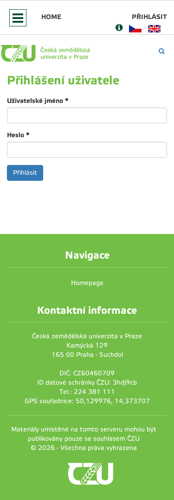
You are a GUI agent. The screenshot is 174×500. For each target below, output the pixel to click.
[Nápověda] (119, 28)
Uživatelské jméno (37, 100)
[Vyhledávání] (162, 51)
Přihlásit (149, 16)
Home (51, 16)
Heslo (18, 135)
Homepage (87, 282)
